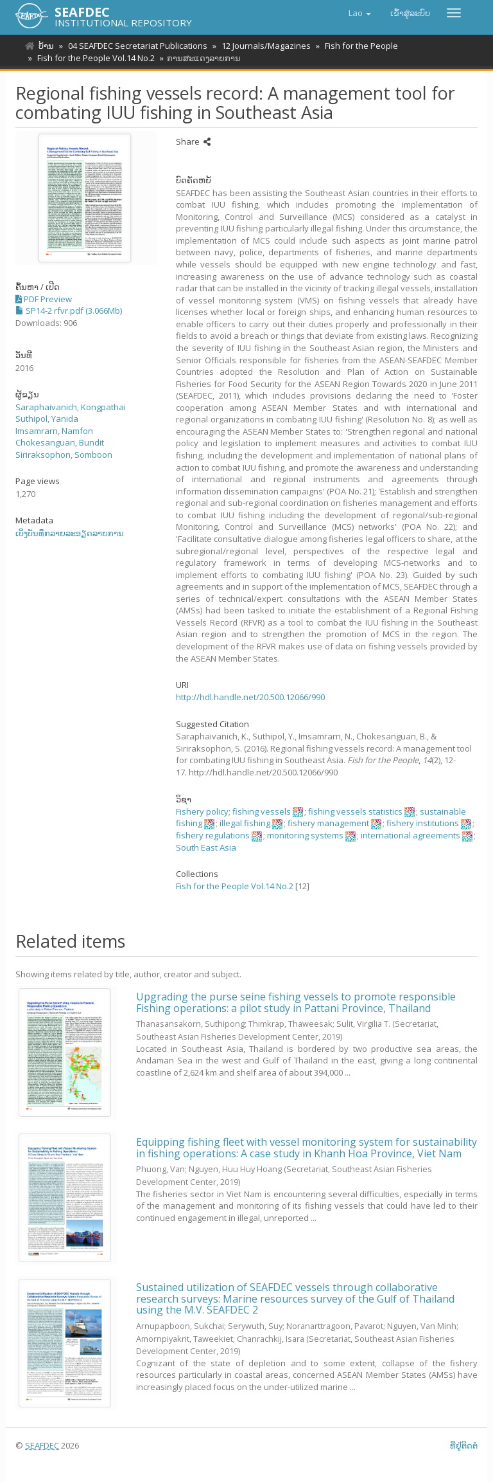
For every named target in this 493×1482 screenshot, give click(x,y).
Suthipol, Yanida (46, 418)
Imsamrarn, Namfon (54, 431)
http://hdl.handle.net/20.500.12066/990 (250, 697)
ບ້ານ (46, 45)
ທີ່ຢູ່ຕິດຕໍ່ (464, 1445)
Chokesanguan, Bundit (59, 442)
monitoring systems (305, 835)
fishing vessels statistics (355, 811)
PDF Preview (43, 299)
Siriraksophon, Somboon (63, 454)
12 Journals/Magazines (262, 45)
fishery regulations (213, 835)
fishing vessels (261, 811)
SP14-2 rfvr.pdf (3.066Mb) (68, 310)
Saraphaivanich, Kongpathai (70, 407)
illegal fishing (245, 823)
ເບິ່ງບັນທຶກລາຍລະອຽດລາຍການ (69, 533)
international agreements (410, 835)
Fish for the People (355, 45)
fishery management (328, 823)
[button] (360, 13)
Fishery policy (202, 811)
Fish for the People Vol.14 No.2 (94, 58)
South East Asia (206, 847)
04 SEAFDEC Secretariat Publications (135, 45)
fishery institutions (422, 823)
